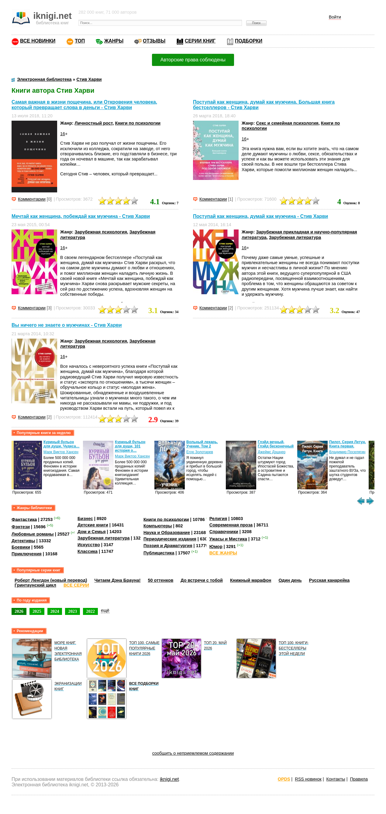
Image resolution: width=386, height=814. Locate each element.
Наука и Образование (166, 532)
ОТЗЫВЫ (154, 40)
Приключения (27, 553)
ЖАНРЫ (113, 40)
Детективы (23, 540)
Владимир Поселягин (347, 452)
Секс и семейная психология (287, 123)
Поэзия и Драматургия (167, 545)
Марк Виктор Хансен (60, 452)
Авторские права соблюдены (193, 59)
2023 (72, 611)
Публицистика (158, 552)
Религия (218, 518)
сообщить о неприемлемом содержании (193, 753)
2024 (54, 611)
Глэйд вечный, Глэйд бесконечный (276, 444)
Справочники (223, 531)
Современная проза (231, 525)
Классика (88, 551)
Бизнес (85, 518)
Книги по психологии (137, 123)
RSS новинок (308, 779)
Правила (358, 779)
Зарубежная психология (101, 231)
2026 (19, 611)
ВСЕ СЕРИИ (76, 585)
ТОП (80, 40)
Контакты (335, 779)
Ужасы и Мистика (228, 538)
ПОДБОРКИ (248, 40)
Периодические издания (169, 538)
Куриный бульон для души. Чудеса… (61, 444)
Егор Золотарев (199, 452)
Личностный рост (94, 123)
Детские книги (93, 525)
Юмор (215, 546)
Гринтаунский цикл (35, 585)
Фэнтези (21, 526)
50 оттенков (160, 580)
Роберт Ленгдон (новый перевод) (51, 580)
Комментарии (32, 199)
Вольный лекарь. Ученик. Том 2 (202, 444)
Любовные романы (33, 534)
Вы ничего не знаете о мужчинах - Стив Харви (67, 325)
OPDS (284, 779)
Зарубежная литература (295, 237)
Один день (290, 580)
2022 (90, 611)
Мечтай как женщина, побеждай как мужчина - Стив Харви (81, 216)
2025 (37, 611)
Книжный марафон (250, 580)
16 (62, 133)
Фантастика (24, 519)
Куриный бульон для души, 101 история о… (130, 446)
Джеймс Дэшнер (271, 452)
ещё (105, 610)
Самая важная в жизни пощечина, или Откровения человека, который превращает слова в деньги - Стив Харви (84, 104)
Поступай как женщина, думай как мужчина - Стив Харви (260, 216)
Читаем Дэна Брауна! (117, 580)
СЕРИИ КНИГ (200, 40)
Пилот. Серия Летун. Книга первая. (347, 444)
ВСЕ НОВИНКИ (37, 40)
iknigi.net (169, 779)
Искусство (89, 544)
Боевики (21, 547)
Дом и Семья (92, 531)
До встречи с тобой (202, 580)
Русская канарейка (329, 580)
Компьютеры (157, 525)
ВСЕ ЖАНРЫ (223, 552)
